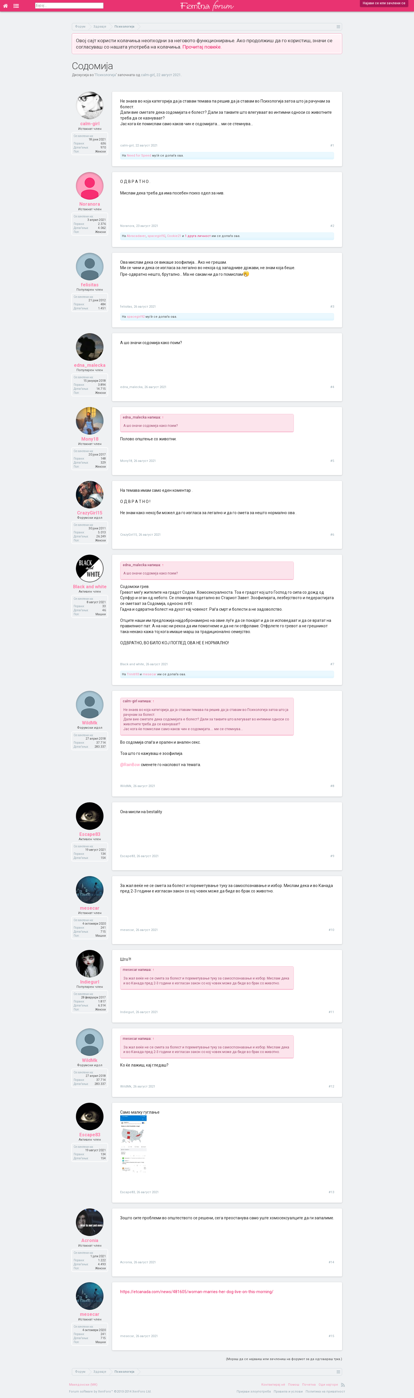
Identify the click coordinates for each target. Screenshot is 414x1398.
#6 (332, 535)
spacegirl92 (156, 236)
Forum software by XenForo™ (110, 1391)
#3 (332, 306)
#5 (332, 461)
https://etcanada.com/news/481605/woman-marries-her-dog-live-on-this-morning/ (196, 1291)
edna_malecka (90, 365)
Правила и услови (288, 1391)
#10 (331, 930)
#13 (331, 1192)
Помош (293, 1385)
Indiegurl (89, 982)
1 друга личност (198, 236)
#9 (332, 856)
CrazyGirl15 (89, 513)
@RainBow (130, 764)
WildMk (89, 723)
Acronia (89, 1240)
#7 (332, 664)
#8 (332, 786)
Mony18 (89, 439)
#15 (331, 1336)
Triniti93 (133, 674)
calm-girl (148, 75)
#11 (331, 1012)
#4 (332, 387)
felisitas (90, 285)
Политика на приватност (325, 1391)
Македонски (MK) (83, 1385)
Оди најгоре (328, 1385)
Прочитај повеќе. (202, 47)
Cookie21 (174, 236)
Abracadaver (136, 236)
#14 (331, 1262)
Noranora (89, 204)
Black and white (90, 586)
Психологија (105, 75)
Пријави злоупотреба (254, 1391)
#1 (332, 145)
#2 (332, 226)
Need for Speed (139, 155)
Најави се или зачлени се (384, 3)
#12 (331, 1086)
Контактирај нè (273, 1385)
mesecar (149, 674)
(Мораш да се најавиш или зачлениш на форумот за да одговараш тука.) (284, 1359)
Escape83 (89, 834)
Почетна (309, 1385)
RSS (343, 1385)
